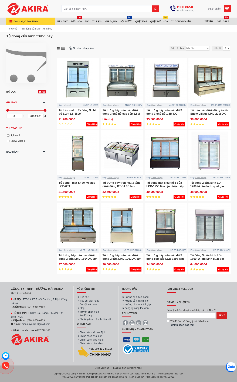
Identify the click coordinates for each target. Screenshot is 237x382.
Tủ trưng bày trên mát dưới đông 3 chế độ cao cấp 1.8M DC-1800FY (121, 114)
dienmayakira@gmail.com (36, 324)
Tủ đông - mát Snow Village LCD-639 (77, 184)
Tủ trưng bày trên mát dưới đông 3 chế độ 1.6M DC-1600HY (164, 114)
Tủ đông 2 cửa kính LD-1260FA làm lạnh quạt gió (207, 184)
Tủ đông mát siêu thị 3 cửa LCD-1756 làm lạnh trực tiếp (165, 184)
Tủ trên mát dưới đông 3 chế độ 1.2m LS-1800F (77, 112)
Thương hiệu (14, 128)
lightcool (66, 105)
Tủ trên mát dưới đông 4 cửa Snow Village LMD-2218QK (209, 112)
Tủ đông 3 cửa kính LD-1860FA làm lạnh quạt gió (207, 257)
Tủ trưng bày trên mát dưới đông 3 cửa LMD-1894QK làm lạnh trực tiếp (78, 259)
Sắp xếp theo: (177, 48)
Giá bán (11, 102)
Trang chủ (12, 28)
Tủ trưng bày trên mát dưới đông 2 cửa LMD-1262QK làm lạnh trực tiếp (121, 259)
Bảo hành (12, 151)
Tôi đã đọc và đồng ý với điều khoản (188, 323)
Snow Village (112, 105)
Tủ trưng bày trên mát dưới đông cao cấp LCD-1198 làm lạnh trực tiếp (165, 259)
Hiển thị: (217, 48)
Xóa (43, 92)
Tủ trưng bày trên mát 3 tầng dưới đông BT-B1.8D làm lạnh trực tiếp (121, 186)
